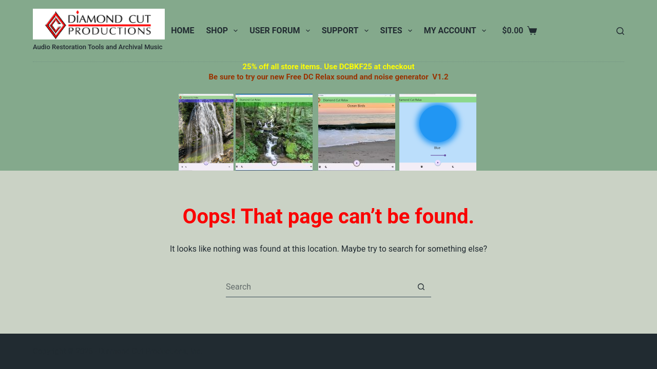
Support (347, 31)
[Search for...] (318, 287)
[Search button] (421, 287)
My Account (457, 31)
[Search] (620, 31)
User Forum (281, 31)
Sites (398, 31)
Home (182, 30)
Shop (224, 31)
